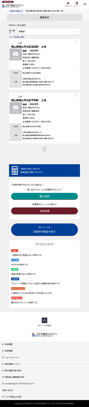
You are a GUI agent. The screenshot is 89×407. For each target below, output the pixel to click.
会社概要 (7, 344)
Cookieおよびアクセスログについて (18, 383)
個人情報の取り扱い (12, 370)
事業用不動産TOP (16, 11)
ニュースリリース (10, 357)
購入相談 (44, 196)
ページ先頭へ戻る (16, 36)
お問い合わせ (7, 390)
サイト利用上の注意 (11, 396)
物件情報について (11, 364)
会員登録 (44, 211)
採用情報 (7, 350)
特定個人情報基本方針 (13, 377)
